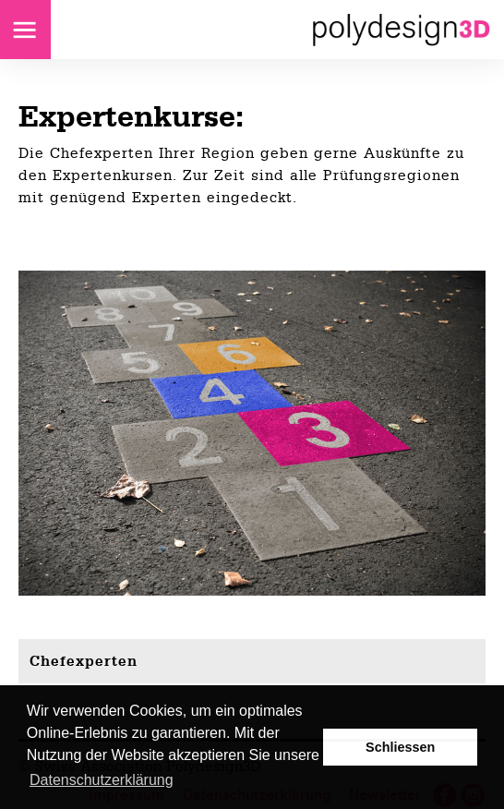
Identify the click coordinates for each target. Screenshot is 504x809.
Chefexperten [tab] (84, 661)
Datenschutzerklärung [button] (102, 780)
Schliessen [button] (400, 747)
